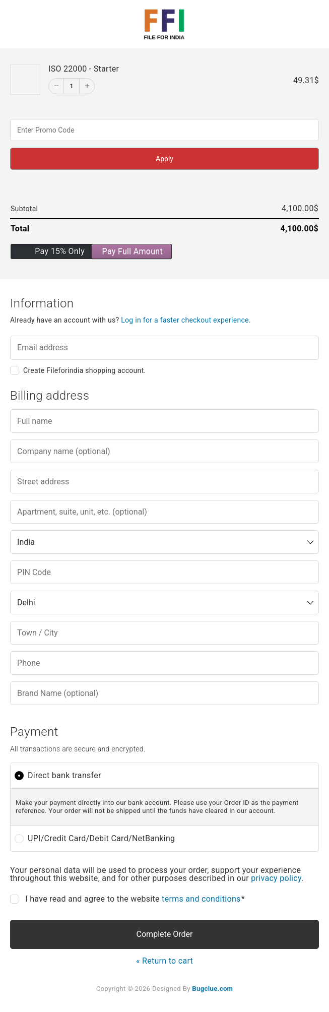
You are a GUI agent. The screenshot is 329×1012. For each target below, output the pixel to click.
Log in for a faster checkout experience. (186, 320)
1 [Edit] (71, 86)
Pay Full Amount (132, 251)
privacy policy (276, 878)
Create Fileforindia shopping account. (84, 370)
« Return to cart (164, 961)
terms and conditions (201, 899)
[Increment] (86, 86)
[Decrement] (56, 86)
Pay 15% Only (60, 251)
